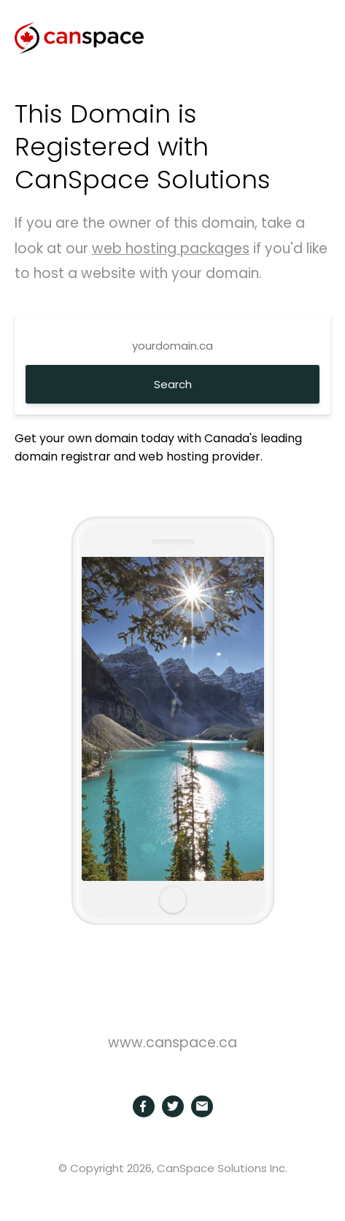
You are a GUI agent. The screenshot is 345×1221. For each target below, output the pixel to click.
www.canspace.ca (172, 1042)
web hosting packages (170, 248)
